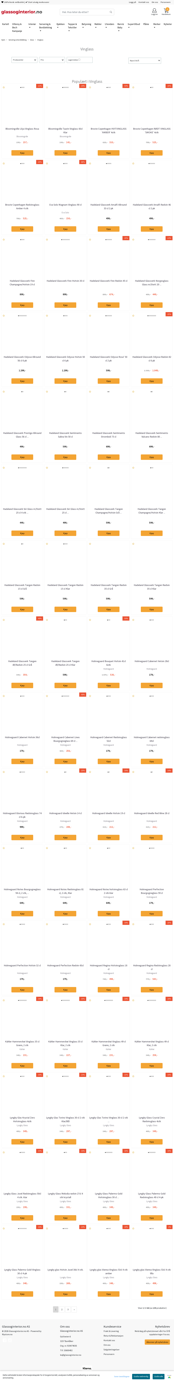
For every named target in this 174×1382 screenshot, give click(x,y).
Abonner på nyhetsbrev (157, 1342)
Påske (146, 24)
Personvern (166, 2)
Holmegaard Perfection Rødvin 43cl (65, 965)
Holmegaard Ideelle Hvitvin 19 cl (108, 813)
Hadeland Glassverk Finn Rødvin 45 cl (108, 280)
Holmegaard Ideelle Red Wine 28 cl (151, 813)
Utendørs (109, 24)
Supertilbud (134, 24)
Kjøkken (61, 24)
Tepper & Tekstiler (72, 26)
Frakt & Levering (111, 1331)
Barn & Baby (120, 26)
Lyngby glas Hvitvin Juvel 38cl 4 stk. (65, 1269)
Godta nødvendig (141, 1376)
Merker (156, 24)
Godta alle (158, 1376)
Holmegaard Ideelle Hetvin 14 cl (65, 813)
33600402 (68, 1350)
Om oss (155, 2)
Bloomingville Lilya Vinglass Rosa (22, 128)
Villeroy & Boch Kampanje (17, 27)
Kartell (5, 24)
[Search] (87, 12)
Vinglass (39, 40)
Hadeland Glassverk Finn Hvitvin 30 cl (65, 280)
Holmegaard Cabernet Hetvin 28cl (152, 661)
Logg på (132, 2)
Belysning (86, 24)
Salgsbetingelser (111, 1349)
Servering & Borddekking (45, 26)
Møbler (98, 24)
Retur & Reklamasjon (113, 1335)
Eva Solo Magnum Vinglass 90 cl (65, 204)
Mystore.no (7, 1334)
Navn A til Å (134, 61)
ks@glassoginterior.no (70, 1355)
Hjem (3, 40)
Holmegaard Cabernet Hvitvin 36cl (22, 737)
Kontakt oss (144, 2)
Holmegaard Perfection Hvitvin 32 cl (22, 965)
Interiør (32, 24)
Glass (31, 40)
